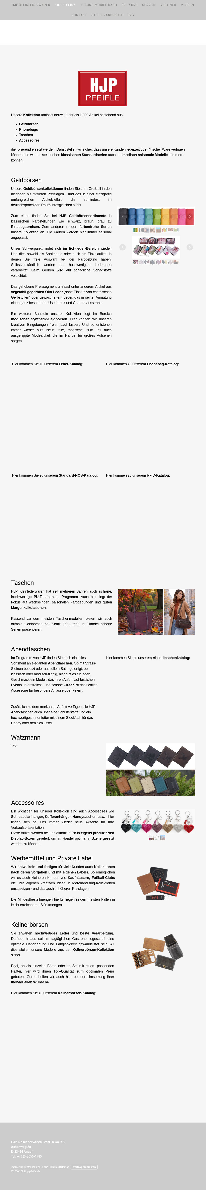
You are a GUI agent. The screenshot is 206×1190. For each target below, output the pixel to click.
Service (149, 5)
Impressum (17, 1166)
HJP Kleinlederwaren (31, 5)
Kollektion (65, 5)
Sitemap (64, 1166)
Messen (187, 5)
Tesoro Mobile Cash (98, 5)
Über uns (130, 5)
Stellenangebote (107, 15)
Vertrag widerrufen (84, 1166)
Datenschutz (32, 1166)
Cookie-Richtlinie (50, 1166)
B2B (131, 15)
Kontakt (79, 15)
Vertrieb (168, 5)
